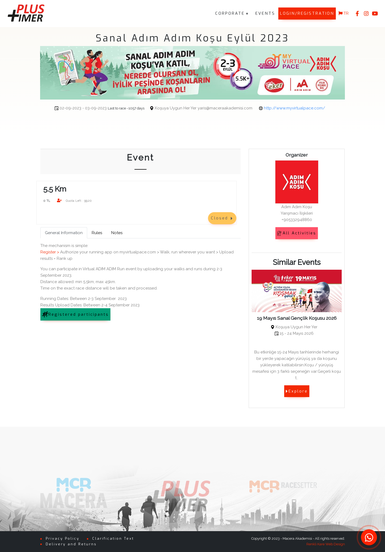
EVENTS (265, 13)
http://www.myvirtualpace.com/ (275, 108)
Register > (49, 252)
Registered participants (75, 314)
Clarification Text (113, 538)
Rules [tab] (97, 232)
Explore (297, 391)
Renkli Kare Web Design (325, 544)
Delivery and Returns (71, 544)
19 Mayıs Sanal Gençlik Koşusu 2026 (297, 318)
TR (343, 13)
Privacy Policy (62, 538)
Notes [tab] (116, 232)
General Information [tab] (64, 232)
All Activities (296, 233)
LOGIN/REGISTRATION (307, 13)
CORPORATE (230, 13)
